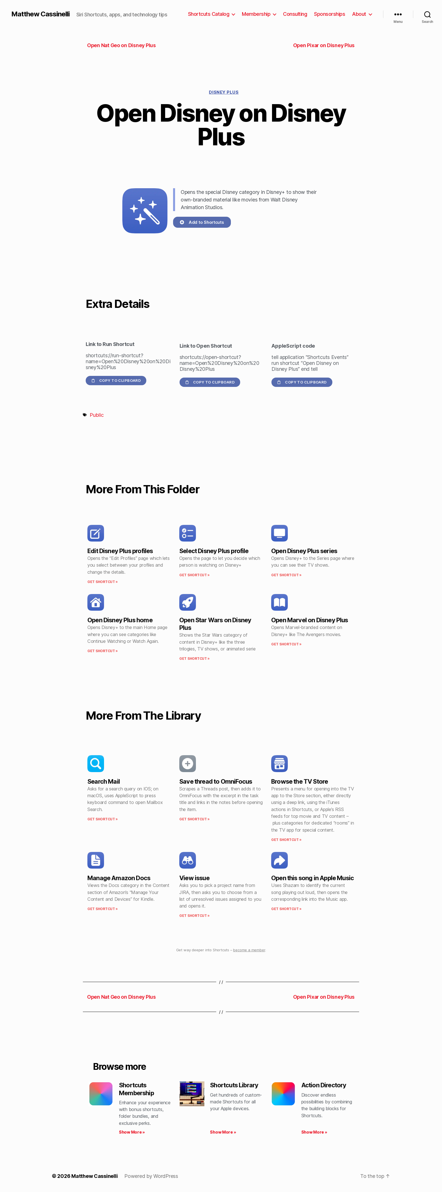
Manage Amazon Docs (118, 878)
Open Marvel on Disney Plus (309, 620)
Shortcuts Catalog (208, 14)
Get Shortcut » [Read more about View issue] (194, 915)
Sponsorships (329, 14)
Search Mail (103, 781)
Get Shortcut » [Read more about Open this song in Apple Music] (286, 909)
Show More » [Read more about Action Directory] (314, 1132)
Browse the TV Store (299, 781)
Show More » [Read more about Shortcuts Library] (223, 1132)
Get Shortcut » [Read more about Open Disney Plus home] (102, 651)
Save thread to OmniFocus (215, 781)
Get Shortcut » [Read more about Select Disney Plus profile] (194, 575)
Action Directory (323, 1085)
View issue (194, 878)
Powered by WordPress (151, 1176)
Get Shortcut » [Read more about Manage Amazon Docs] (102, 909)
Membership (256, 14)
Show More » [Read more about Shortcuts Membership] (132, 1132)
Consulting (295, 14)
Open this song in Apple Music (312, 878)
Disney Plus (223, 92)
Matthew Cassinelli (40, 14)
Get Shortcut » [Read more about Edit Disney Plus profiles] (102, 582)
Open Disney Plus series (304, 551)
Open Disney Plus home (120, 620)
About (359, 14)
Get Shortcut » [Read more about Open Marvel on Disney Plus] (286, 644)
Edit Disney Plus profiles (120, 551)
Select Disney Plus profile (214, 551)
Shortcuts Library (234, 1085)
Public (96, 415)
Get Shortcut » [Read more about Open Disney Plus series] (286, 575)
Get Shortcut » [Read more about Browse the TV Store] (286, 840)
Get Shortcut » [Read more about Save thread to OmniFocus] (194, 819)
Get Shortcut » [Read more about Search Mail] (102, 819)
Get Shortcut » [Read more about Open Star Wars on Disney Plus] (194, 658)
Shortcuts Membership (136, 1088)
